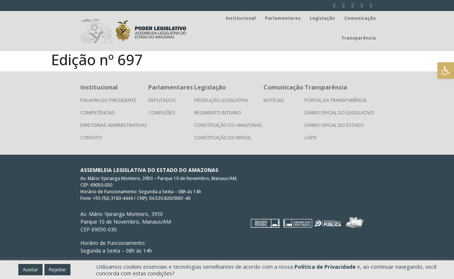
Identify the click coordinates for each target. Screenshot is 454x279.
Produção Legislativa (221, 100)
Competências (97, 112)
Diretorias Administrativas (113, 125)
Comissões (161, 112)
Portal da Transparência (336, 100)
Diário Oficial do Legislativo (339, 112)
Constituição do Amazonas (228, 125)
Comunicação (360, 18)
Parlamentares (283, 18)
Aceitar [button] (30, 269)
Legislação (322, 18)
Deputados (162, 100)
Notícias (274, 100)
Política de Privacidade (325, 266)
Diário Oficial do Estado (334, 125)
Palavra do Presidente (108, 100)
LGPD (311, 137)
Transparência (358, 38)
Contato (91, 137)
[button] (445, 70)
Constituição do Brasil (222, 137)
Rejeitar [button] (57, 269)
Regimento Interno (217, 112)
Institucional (241, 18)
